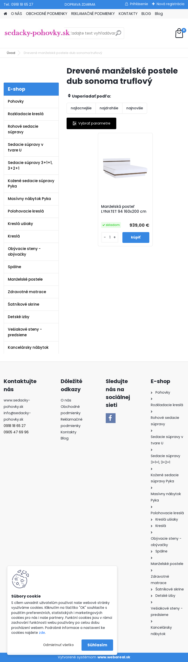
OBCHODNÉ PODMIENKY (46, 13)
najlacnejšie (81, 108)
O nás (66, 400)
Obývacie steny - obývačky (24, 251)
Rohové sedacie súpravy (23, 129)
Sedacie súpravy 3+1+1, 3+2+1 (30, 165)
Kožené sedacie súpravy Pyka (31, 183)
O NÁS (16, 13)
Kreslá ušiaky (20, 223)
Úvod (11, 52)
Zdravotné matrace (27, 291)
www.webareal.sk (113, 657)
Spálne (14, 266)
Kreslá (14, 236)
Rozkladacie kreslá (26, 113)
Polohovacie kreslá (26, 211)
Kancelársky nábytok (28, 347)
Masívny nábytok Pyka (29, 198)
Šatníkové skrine (23, 304)
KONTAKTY (128, 13)
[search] (118, 35)
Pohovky (16, 101)
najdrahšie (109, 108)
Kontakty (68, 432)
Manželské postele (25, 279)
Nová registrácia (170, 3)
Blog (159, 13)
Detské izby (18, 316)
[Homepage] (5, 14)
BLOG (146, 13)
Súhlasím (97, 645)
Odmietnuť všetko (58, 645)
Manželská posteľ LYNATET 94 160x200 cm (124, 209)
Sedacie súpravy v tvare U (25, 147)
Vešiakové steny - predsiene (25, 332)
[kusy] (109, 237)
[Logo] (37, 33)
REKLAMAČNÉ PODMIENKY (93, 13)
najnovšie (134, 108)
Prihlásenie (139, 3)
